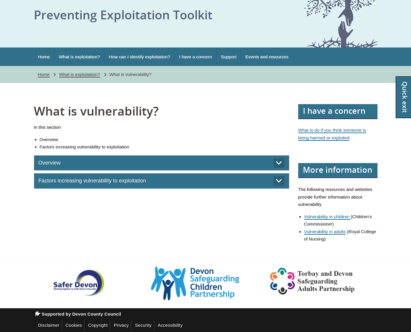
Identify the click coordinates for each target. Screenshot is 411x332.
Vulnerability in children (327, 216)
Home (44, 56)
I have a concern (195, 56)
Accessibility (170, 325)
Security (143, 325)
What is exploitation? (79, 56)
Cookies (74, 325)
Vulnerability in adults (325, 231)
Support (228, 56)
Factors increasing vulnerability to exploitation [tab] (92, 181)
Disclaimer (48, 325)
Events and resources (267, 56)
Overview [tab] (49, 163)
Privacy (121, 325)
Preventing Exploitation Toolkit (123, 14)
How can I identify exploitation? (139, 56)
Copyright (98, 325)
